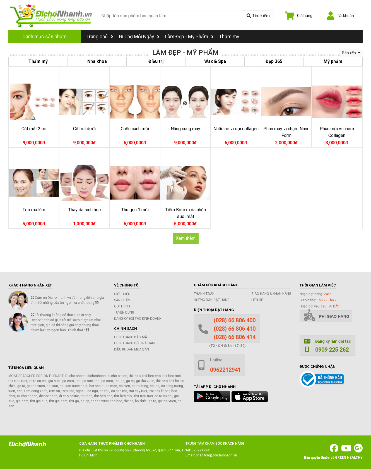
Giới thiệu (122, 294)
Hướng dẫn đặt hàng (212, 300)
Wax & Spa (215, 61)
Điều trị (155, 61)
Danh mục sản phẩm (45, 36)
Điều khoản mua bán (131, 349)
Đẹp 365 (274, 61)
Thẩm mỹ (229, 36)
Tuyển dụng (124, 312)
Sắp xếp (349, 53)
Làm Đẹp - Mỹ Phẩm (186, 36)
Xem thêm (186, 238)
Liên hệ (257, 300)
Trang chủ (99, 36)
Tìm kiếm (258, 15)
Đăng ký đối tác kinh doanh (138, 319)
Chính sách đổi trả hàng (135, 343)
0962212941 (201, 450)
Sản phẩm (122, 300)
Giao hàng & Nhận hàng (271, 294)
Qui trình (122, 306)
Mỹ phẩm (333, 61)
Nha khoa (97, 61)
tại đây (333, 306)
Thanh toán (204, 294)
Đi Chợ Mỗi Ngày (136, 36)
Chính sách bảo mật (131, 337)
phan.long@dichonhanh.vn (216, 455)
